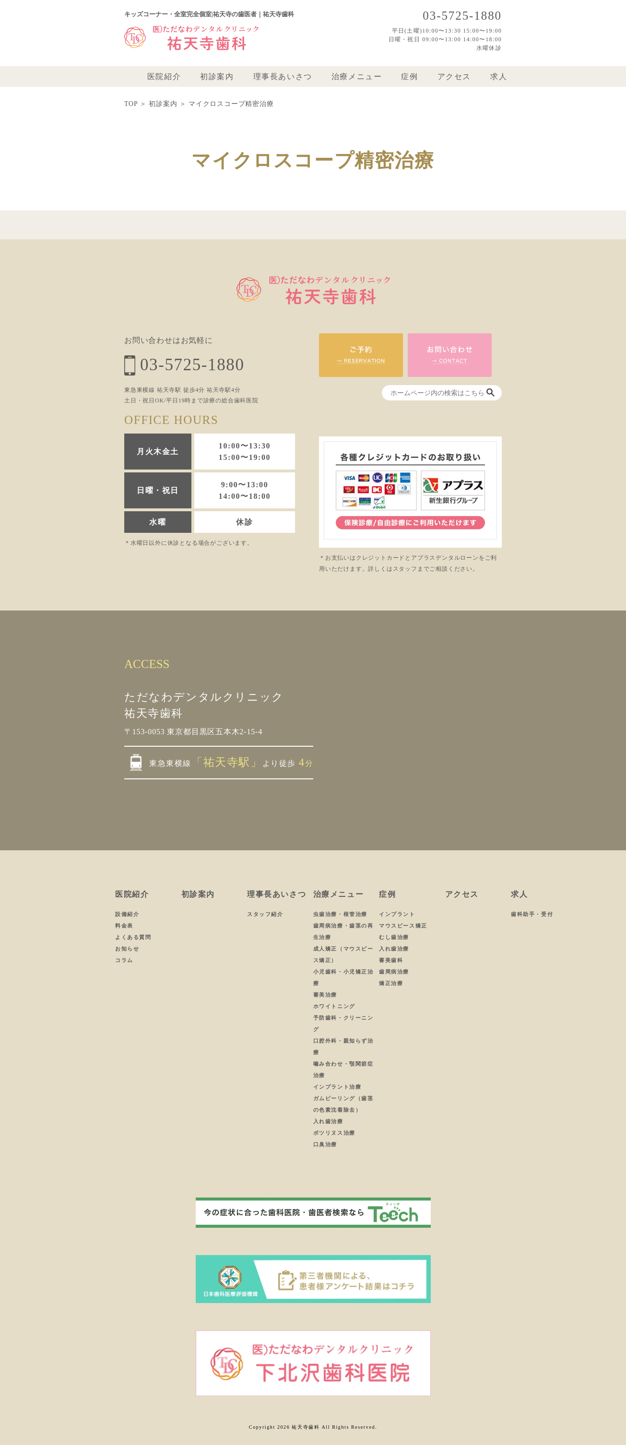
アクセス (454, 77)
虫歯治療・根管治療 (340, 914)
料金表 (124, 925)
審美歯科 (391, 960)
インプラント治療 (337, 1087)
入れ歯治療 (328, 1121)
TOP (131, 103)
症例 (409, 77)
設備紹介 (127, 914)
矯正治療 (391, 983)
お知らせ (127, 949)
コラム (124, 960)
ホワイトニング (334, 1006)
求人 (498, 77)
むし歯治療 (394, 937)
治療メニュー (356, 77)
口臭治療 (325, 1144)
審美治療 (325, 995)
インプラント (397, 914)
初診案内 (217, 77)
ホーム (123, 77)
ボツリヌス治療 (334, 1133)
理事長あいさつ (282, 77)
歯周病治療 (394, 972)
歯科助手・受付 (532, 914)
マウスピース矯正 (403, 925)
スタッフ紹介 (265, 914)
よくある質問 (133, 937)
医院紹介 (164, 77)
